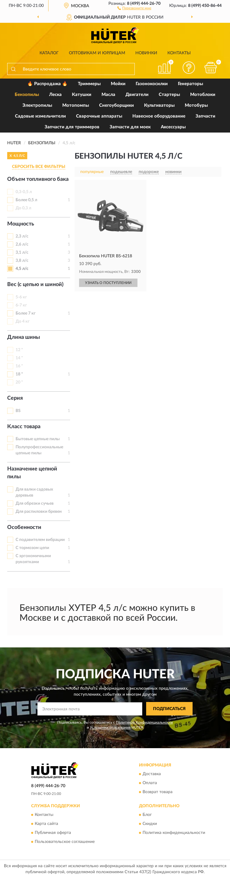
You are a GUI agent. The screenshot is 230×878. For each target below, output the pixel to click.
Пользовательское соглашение (65, 842)
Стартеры (169, 94)
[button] (134, 8)
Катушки (81, 94)
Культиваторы (159, 105)
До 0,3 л (23, 208)
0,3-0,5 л (24, 192)
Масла (108, 94)
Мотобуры (196, 105)
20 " (19, 382)
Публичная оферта (53, 833)
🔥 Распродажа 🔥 (47, 84)
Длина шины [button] (23, 337)
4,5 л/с (22, 269)
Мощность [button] (20, 224)
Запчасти (205, 116)
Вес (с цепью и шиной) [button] (35, 284)
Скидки (150, 824)
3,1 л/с (22, 252)
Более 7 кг (26, 313)
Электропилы (37, 105)
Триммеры (89, 84)
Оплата (150, 783)
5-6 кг (21, 297)
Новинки (146, 53)
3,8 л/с (22, 260)
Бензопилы (27, 94)
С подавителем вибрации (40, 540)
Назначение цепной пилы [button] (32, 472)
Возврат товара (157, 792)
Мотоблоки (202, 94)
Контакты (179, 53)
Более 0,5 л (26, 200)
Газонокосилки (152, 84)
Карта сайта (46, 824)
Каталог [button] (49, 53)
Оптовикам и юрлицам (97, 53)
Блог (147, 815)
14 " (19, 358)
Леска (55, 94)
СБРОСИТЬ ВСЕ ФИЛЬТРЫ (38, 167)
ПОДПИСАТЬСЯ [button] (169, 709)
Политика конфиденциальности (174, 833)
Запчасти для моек (130, 127)
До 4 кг (23, 321)
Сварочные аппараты (99, 116)
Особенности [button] (24, 527)
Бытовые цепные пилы (38, 439)
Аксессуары (173, 127)
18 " (19, 374)
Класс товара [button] (23, 426)
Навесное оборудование (158, 116)
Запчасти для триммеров (72, 127)
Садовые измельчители (40, 116)
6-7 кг (21, 305)
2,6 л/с (22, 244)
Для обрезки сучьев (35, 503)
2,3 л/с (22, 236)
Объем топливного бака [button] (38, 179)
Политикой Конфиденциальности (144, 722)
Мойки (118, 84)
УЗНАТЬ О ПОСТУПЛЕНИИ (108, 283)
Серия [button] (15, 398)
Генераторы (190, 84)
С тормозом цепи (32, 548)
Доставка (152, 774)
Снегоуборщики (116, 105)
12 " (19, 350)
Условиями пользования (110, 727)
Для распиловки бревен (39, 511)
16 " (19, 366)
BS (18, 411)
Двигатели (137, 94)
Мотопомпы (75, 105)
